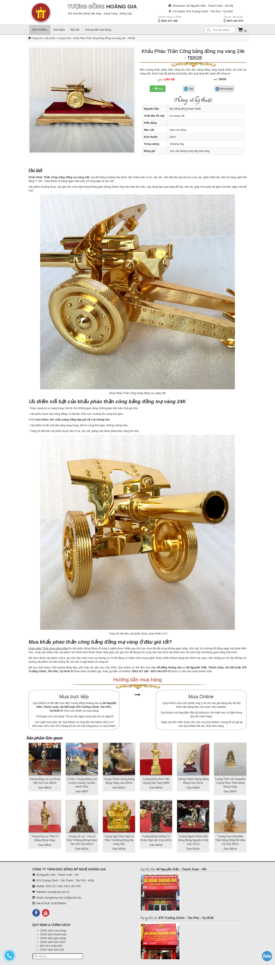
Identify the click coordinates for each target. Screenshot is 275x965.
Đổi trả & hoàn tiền (51, 945)
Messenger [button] (224, 89)
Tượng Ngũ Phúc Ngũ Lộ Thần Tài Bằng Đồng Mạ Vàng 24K (119, 840)
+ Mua (157, 88)
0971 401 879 (235, 20)
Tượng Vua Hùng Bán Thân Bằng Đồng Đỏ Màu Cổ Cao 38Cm (230, 840)
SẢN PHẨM (40, 29)
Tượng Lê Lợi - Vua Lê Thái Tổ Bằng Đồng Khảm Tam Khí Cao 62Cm (81, 840)
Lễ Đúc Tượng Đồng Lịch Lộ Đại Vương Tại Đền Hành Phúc (82, 782)
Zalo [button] (189, 89)
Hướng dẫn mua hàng (98, 29)
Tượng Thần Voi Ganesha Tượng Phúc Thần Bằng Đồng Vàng (230, 782)
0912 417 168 (169, 20)
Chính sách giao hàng (53, 938)
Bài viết (75, 29)
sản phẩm (50, 38)
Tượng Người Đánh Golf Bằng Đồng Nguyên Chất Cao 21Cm (193, 840)
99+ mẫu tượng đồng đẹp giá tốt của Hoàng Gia (80, 419)
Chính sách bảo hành (52, 941)
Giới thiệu (59, 29)
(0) (242, 30)
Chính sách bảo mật (52, 949)
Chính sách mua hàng (53, 930)
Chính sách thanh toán (53, 934)
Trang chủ (37, 38)
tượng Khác (64, 38)
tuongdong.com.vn (58, 891)
